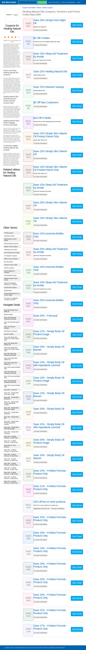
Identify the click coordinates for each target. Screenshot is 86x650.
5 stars (19, 37)
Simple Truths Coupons (11, 246)
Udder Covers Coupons (11, 259)
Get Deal (77, 25)
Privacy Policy (34, 647)
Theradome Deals (9, 236)
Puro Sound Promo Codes (11, 252)
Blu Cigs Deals (8, 262)
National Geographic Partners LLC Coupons (10, 283)
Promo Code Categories (68, 2)
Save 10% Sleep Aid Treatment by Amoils (10, 354)
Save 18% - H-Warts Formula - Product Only (11, 464)
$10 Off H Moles (9, 334)
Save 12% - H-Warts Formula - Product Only (11, 477)
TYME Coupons (8, 233)
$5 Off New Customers (10, 331)
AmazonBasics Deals (10, 275)
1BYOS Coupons (9, 268)
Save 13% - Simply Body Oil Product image (11, 408)
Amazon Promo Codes (10, 265)
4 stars (15, 37)
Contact (27, 647)
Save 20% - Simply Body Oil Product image (11, 428)
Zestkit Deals (8, 290)
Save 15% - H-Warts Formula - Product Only (11, 450)
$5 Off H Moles (8, 314)
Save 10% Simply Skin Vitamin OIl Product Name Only (11, 349)
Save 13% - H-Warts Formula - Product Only (11, 459)
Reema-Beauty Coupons (11, 243)
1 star (5, 37)
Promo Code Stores (54, 2)
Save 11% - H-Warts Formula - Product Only (11, 441)
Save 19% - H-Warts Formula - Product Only (11, 455)
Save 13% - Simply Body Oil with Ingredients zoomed (11, 403)
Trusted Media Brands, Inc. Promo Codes (12, 294)
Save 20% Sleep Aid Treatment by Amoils (10, 372)
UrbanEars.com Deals (10, 249)
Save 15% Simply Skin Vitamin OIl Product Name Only (11, 338)
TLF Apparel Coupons (10, 255)
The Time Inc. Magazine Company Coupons (11, 298)
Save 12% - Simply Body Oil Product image (11, 393)
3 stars (12, 37)
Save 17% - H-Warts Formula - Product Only (11, 482)
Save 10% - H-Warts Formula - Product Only (11, 468)
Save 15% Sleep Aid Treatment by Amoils (10, 318)
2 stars (8, 37)
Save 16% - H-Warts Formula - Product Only (11, 473)
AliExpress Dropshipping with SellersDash (54, 647)
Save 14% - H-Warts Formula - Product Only (11, 437)
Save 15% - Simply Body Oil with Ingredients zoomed (11, 423)
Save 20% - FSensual (10, 389)
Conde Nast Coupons (10, 287)
